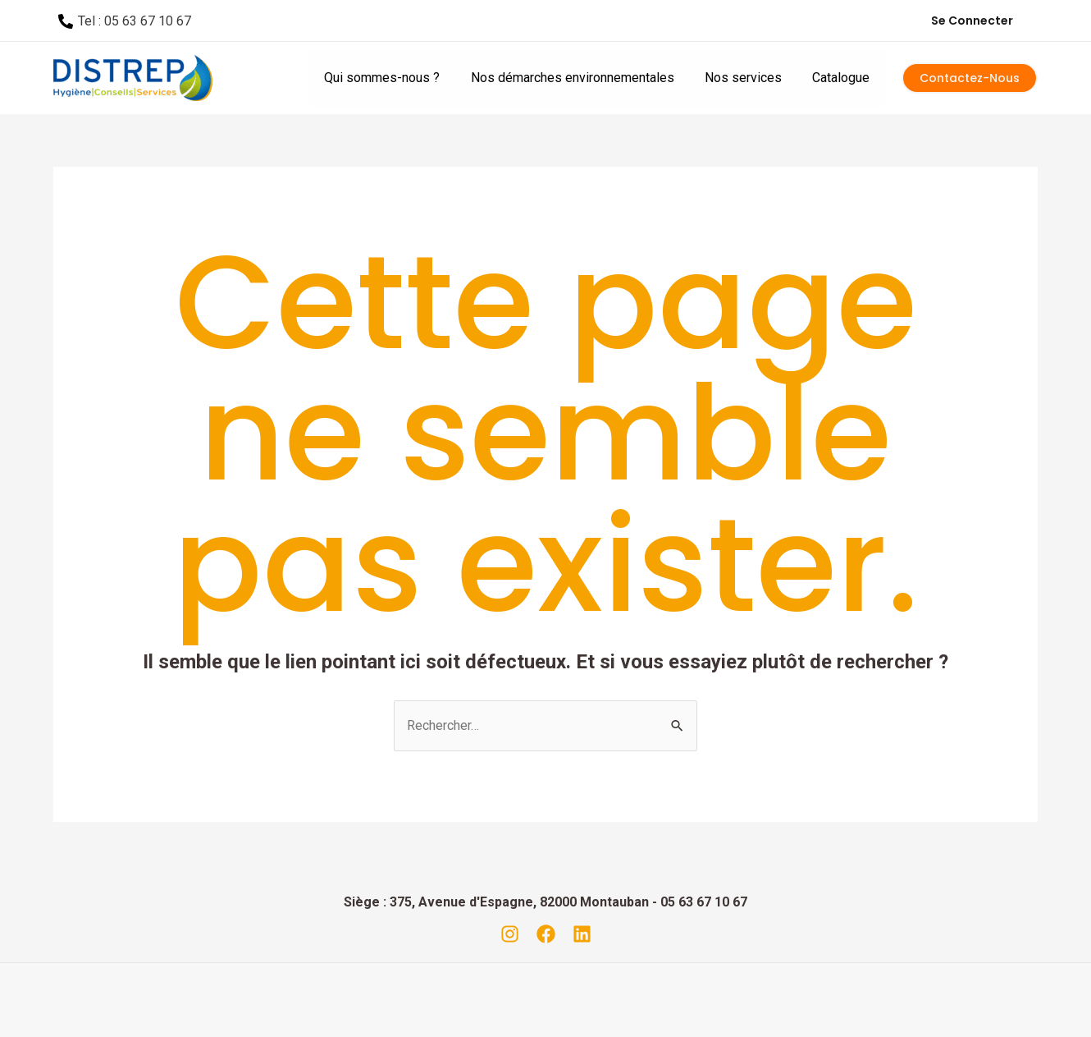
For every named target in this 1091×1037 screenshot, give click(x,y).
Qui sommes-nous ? (397, 77)
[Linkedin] (582, 934)
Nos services (749, 77)
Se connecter (972, 20)
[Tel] (125, 21)
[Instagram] (509, 934)
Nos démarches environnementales (583, 77)
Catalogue (843, 77)
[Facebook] (545, 934)
